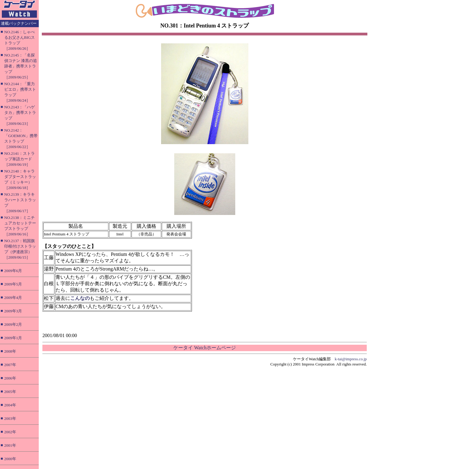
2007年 (10, 364)
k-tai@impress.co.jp (351, 359)
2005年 (10, 391)
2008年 (10, 351)
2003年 (10, 418)
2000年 (10, 458)
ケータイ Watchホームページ (204, 347)
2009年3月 (13, 311)
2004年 (10, 405)
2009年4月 (13, 297)
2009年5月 (13, 284)
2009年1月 (13, 338)
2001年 (10, 445)
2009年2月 (13, 324)
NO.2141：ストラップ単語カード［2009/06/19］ (19, 159)
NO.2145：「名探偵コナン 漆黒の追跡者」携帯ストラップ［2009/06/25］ (20, 66)
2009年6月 (13, 270)
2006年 (10, 378)
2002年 (10, 432)
